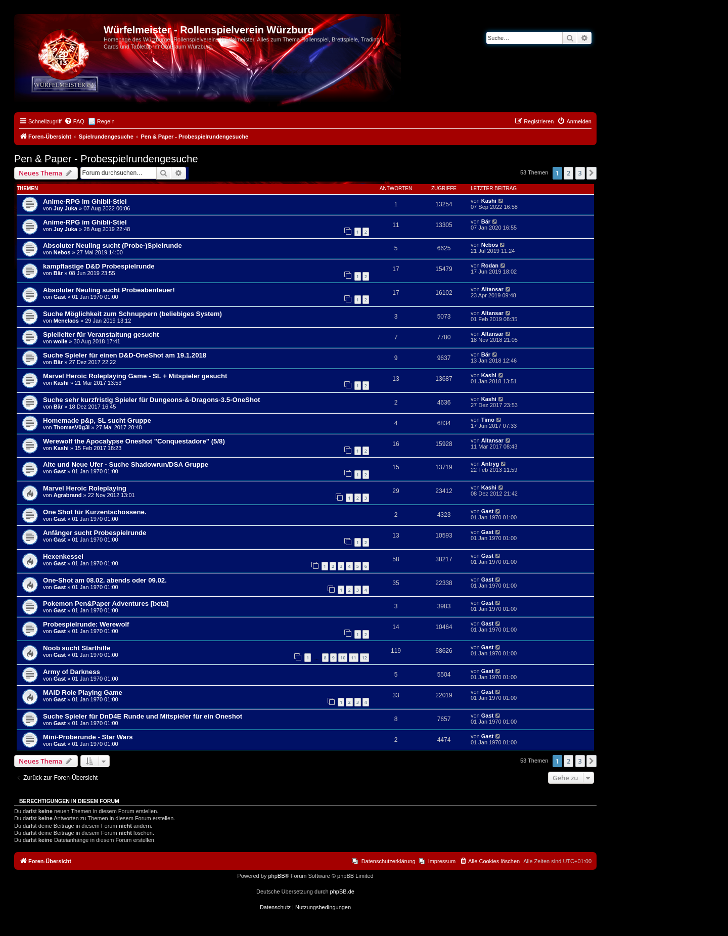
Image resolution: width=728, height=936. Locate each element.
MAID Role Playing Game (82, 692)
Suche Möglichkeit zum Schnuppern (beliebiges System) (132, 314)
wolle (61, 341)
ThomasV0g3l (72, 427)
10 (342, 657)
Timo (487, 420)
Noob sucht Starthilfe (76, 648)
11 (353, 657)
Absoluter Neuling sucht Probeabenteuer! (109, 290)
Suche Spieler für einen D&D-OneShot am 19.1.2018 (124, 355)
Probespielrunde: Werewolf (86, 624)
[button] (591, 173)
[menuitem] (74, 121)
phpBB (276, 876)
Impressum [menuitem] (442, 861)
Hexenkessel (63, 556)
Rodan (489, 265)
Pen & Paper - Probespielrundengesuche (106, 158)
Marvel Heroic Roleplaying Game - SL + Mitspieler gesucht (135, 376)
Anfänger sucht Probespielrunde (94, 533)
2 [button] (568, 172)
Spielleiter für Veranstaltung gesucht (101, 334)
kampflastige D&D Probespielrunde (99, 266)
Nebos (62, 252)
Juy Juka (65, 208)
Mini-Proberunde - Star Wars (88, 737)
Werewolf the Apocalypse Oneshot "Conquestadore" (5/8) (134, 441)
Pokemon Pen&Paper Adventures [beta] (106, 603)
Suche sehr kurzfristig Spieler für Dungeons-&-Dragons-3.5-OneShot (151, 400)
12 (364, 657)
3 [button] (580, 172)
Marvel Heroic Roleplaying (84, 488)
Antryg (490, 464)
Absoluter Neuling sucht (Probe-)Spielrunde (112, 245)
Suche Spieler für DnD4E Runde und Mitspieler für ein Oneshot (142, 716)
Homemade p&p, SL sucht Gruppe (97, 420)
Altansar (492, 289)
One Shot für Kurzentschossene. (94, 512)
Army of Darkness (71, 672)
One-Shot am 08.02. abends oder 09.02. (105, 580)
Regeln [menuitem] (106, 121)
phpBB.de (342, 891)
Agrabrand (68, 495)
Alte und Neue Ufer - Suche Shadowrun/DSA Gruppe (125, 464)
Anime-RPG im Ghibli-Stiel (85, 201)
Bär (485, 221)
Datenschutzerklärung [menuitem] (388, 861)
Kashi (488, 201)
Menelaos (66, 321)
